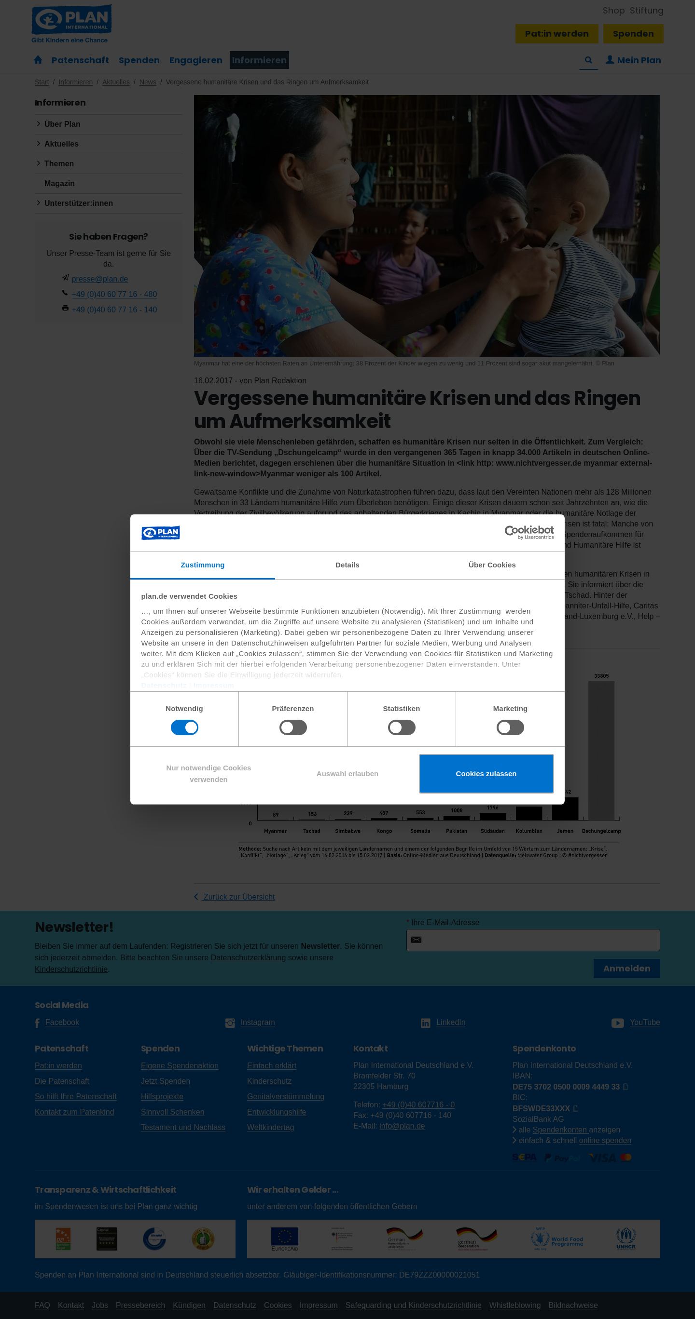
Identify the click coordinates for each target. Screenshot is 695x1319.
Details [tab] (347, 565)
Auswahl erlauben (347, 773)
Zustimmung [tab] (203, 565)
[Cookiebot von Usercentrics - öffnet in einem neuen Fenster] (512, 532)
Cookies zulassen (486, 773)
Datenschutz (164, 685)
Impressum (214, 685)
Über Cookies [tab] (492, 565)
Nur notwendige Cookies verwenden (209, 773)
